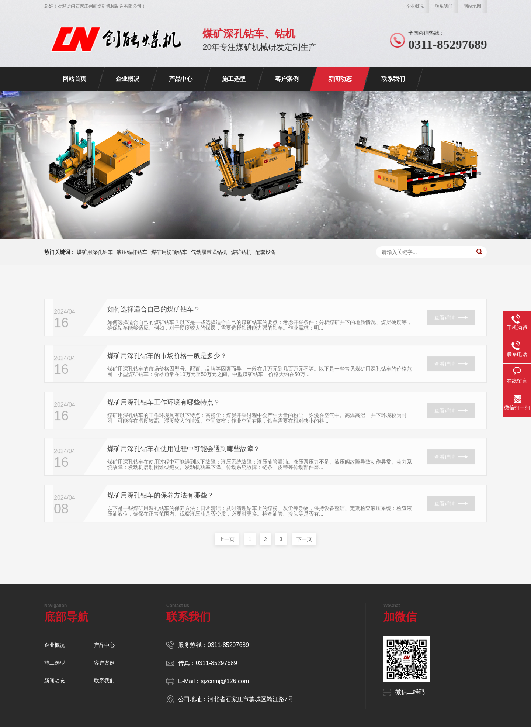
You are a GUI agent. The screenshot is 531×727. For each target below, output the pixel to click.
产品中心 (180, 79)
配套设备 (265, 252)
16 (61, 330)
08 (61, 516)
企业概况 (415, 6)
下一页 (304, 539)
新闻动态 (340, 79)
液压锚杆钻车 (132, 252)
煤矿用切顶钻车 (169, 252)
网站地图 (472, 6)
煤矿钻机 (241, 252)
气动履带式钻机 (209, 252)
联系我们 (443, 6)
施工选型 (234, 79)
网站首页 (74, 79)
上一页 (227, 539)
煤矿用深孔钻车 (95, 252)
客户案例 (287, 79)
